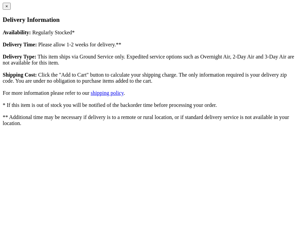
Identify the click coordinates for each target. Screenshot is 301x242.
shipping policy (107, 93)
